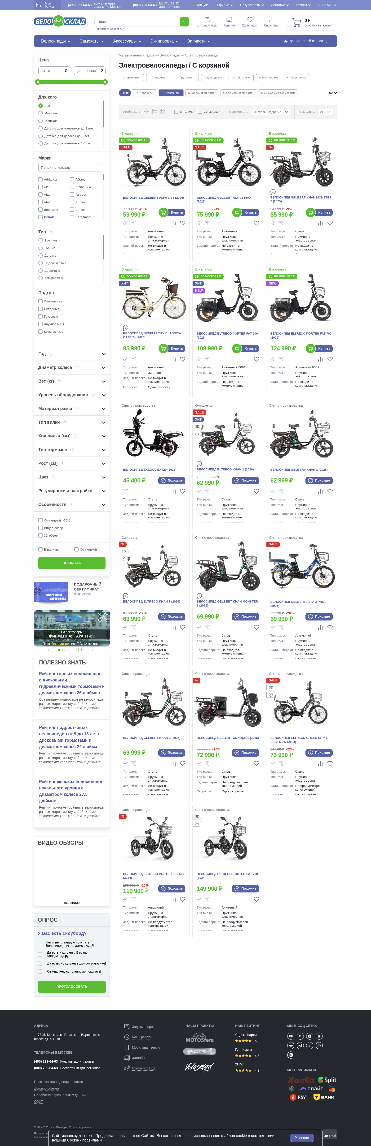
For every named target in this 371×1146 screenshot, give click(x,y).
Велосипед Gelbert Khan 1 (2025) (299, 469)
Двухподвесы (214, 77)
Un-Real (330, 1136)
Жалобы (229, 21)
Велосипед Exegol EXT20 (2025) (149, 469)
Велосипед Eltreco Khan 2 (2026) (151, 601)
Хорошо (302, 1138)
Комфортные (241, 77)
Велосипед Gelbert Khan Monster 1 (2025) (227, 603)
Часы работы (142, 1037)
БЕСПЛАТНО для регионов (156, 5)
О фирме (223, 5)
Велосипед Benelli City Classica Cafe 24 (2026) (152, 335)
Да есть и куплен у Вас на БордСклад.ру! (62, 954)
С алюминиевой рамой (238, 92)
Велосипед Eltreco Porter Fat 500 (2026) (227, 335)
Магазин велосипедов (136, 55)
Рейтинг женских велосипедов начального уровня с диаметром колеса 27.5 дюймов (71, 791)
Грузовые (186, 77)
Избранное (249, 21)
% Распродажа (269, 77)
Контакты (327, 5)
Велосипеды (53, 41)
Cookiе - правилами (84, 1140)
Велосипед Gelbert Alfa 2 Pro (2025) (297, 603)
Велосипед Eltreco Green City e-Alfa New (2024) (299, 740)
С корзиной (171, 92)
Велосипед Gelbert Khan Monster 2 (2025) (301, 199)
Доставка (278, 5)
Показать (72, 563)
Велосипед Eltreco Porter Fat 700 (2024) (227, 876)
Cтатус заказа (207, 21)
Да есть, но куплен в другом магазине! (72, 963)
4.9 (247, 1070)
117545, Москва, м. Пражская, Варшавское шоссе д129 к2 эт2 (67, 1037)
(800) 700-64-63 (46, 1068)
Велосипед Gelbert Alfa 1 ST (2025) (153, 197)
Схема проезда (143, 1068)
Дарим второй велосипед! (309, 41)
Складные (159, 77)
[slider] (38, 82)
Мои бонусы (45, 5)
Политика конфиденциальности (58, 1082)
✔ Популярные (296, 77)
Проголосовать (72, 986)
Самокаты (90, 41)
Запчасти (196, 41)
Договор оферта (46, 1088)
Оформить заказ (318, 25)
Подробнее (82, 593)
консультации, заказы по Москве (94, 5)
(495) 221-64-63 (46, 1061)
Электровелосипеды (201, 55)
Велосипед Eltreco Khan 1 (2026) (225, 469)
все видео (72, 903)
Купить (177, 212)
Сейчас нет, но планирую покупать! (69, 971)
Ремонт (301, 5)
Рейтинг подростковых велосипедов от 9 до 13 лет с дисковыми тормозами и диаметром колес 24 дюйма (70, 737)
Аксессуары (125, 41)
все (332, 93)
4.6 (247, 1056)
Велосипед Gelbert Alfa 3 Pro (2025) (224, 199)
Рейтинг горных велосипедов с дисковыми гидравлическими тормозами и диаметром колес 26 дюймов (72, 683)
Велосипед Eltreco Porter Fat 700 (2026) (300, 335)
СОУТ (38, 1101)
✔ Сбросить (144, 92)
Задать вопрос (143, 1027)
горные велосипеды (46, 1137)
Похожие (172, 480)
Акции (202, 5)
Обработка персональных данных (60, 1095)
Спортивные (131, 77)
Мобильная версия (146, 1047)
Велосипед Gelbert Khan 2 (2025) (151, 738)
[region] (72, 124)
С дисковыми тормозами (278, 92)
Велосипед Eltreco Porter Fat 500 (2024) (153, 876)
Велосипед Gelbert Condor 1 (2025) (228, 738)
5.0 (247, 1041)
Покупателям (250, 5)
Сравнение (271, 21)
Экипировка (162, 41)
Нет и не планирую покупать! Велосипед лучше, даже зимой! (66, 944)
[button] (49, 650)
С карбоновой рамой (202, 92)
